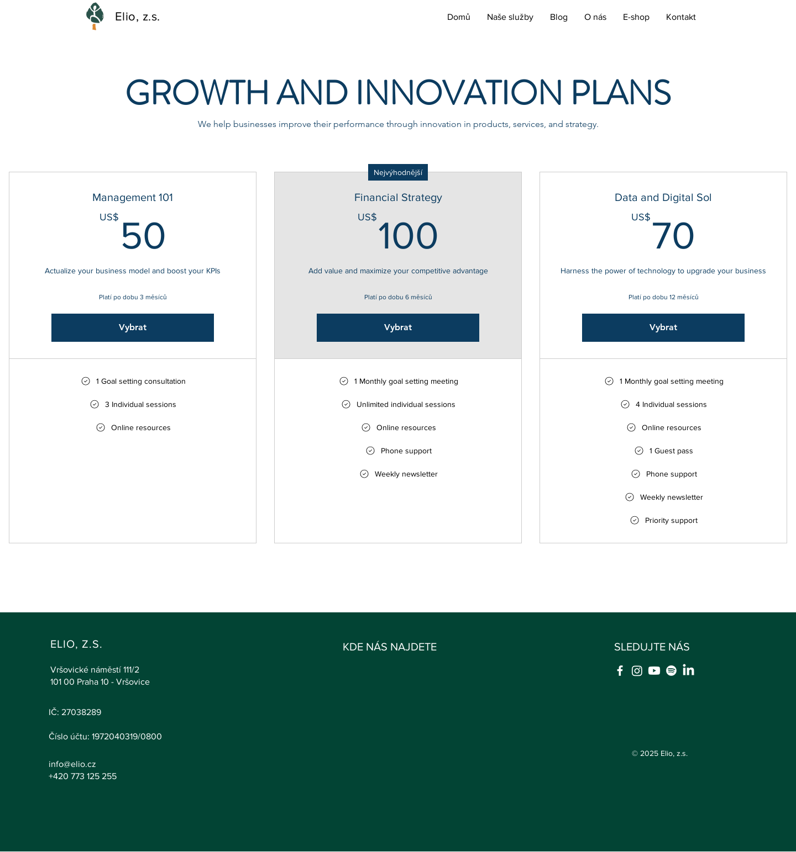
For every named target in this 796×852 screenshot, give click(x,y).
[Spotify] (671, 671)
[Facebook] (620, 671)
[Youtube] (654, 671)
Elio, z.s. (137, 16)
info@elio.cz (72, 764)
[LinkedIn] (688, 671)
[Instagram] (637, 671)
